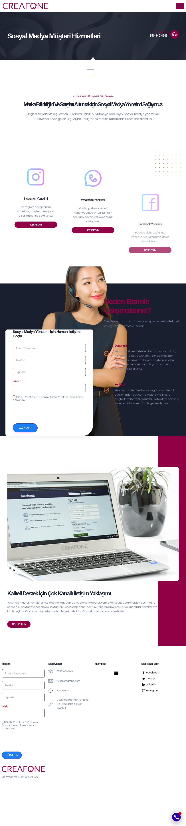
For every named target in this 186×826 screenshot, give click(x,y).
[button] (116, 672)
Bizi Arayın (162, 31)
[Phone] (176, 817)
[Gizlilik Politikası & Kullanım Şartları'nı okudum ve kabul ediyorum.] (14, 395)
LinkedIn (149, 683)
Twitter (148, 677)
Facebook (150, 671)
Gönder (25, 426)
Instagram (150, 689)
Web (16, 379)
